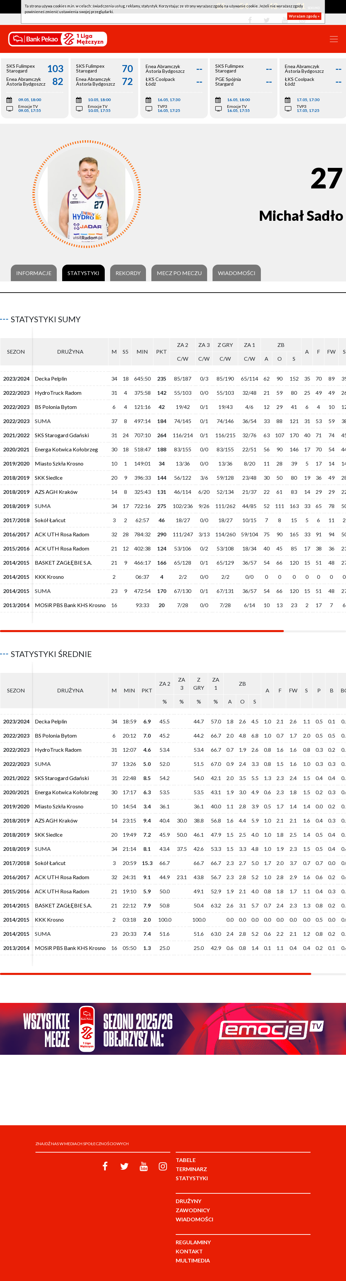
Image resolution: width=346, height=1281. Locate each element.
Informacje (33, 273)
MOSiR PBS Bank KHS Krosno (70, 605)
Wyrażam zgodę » (304, 16)
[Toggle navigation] (333, 39)
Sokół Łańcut (50, 520)
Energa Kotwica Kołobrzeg (66, 449)
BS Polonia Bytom (56, 407)
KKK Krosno (49, 576)
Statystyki (83, 273)
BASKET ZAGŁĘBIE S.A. (63, 562)
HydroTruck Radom (58, 392)
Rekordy (128, 273)
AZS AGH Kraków (56, 491)
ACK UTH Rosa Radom (62, 534)
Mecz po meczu (179, 273)
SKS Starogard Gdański (62, 435)
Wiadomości (236, 273)
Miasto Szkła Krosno (59, 463)
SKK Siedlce (49, 477)
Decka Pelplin (51, 378)
